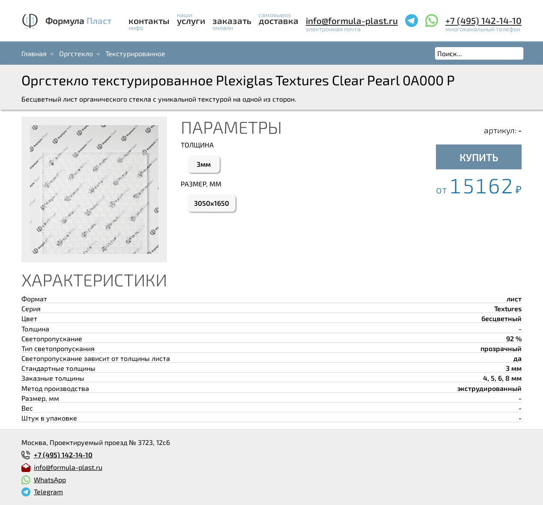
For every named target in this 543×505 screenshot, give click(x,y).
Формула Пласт (78, 20)
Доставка (278, 20)
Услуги (191, 20)
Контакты (149, 20)
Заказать (231, 20)
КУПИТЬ (478, 157)
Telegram (48, 491)
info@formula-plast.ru (352, 20)
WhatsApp (50, 479)
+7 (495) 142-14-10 (483, 20)
